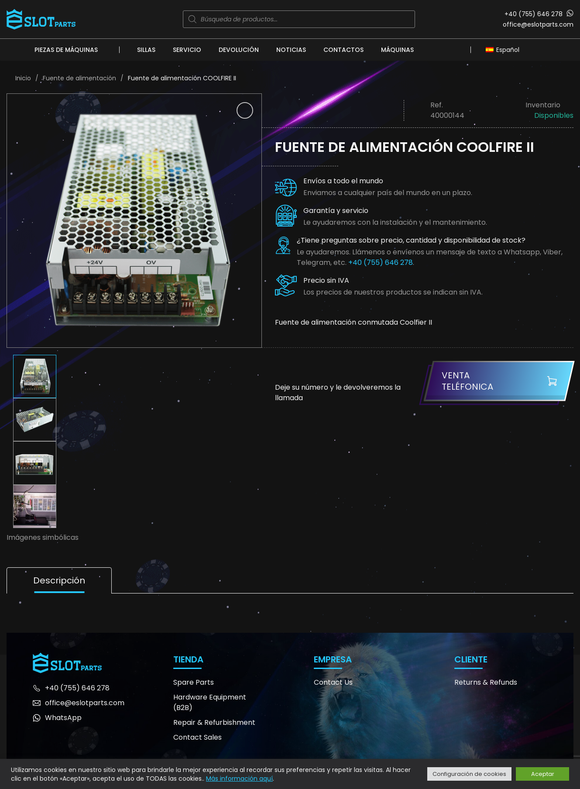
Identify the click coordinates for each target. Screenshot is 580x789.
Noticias (291, 49)
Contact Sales (197, 737)
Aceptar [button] (542, 774)
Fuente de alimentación (79, 78)
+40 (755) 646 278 (533, 14)
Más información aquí (239, 778)
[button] (245, 110)
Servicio (187, 49)
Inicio (23, 78)
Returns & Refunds (485, 682)
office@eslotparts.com (538, 24)
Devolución (239, 49)
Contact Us (333, 682)
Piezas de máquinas (66, 49)
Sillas (146, 49)
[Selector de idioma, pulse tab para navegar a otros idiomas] (504, 49)
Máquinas (397, 49)
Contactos (343, 49)
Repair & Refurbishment (214, 722)
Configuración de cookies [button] (469, 774)
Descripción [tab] (59, 580)
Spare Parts (193, 682)
